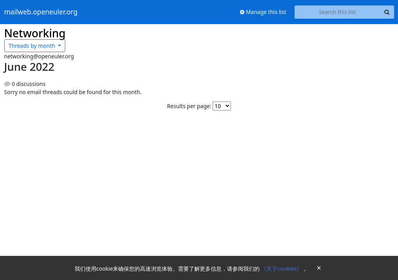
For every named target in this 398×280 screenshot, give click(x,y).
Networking (35, 33)
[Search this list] (338, 12)
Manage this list (263, 12)
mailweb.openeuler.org (41, 12)
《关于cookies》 (282, 268)
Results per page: (189, 106)
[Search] (387, 12)
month (32, 45)
